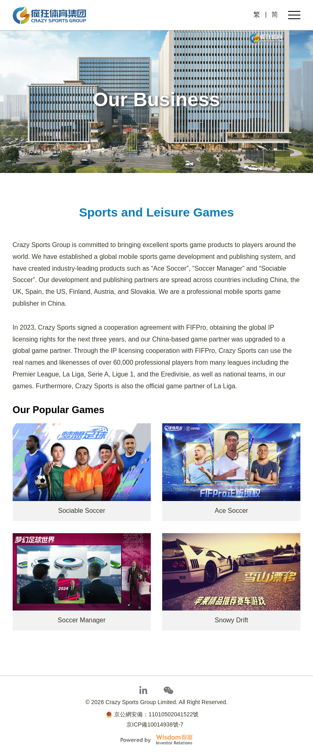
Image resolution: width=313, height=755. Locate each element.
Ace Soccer (231, 510)
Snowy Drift (231, 620)
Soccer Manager (82, 620)
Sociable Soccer (81, 510)
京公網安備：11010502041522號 (152, 714)
